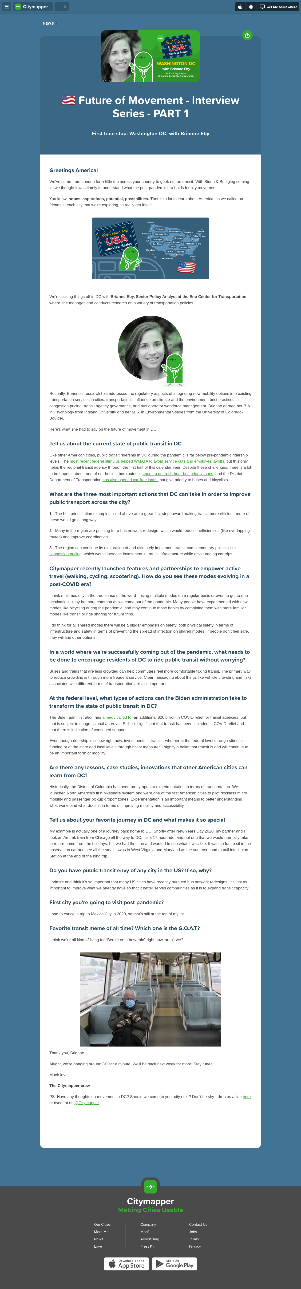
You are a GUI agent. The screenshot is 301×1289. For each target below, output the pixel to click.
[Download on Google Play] (251, 6)
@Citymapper (87, 1103)
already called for (117, 717)
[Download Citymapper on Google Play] (174, 1264)
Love (98, 1246)
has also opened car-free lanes (130, 480)
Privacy (195, 1246)
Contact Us (198, 1224)
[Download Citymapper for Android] (279, 1186)
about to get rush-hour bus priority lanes (178, 474)
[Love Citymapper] (62, 6)
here (247, 1097)
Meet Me (101, 1231)
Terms (194, 1238)
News (48, 23)
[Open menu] (6, 6)
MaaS (144, 1231)
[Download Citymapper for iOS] (257, 1186)
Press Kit (147, 1246)
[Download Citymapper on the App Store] (128, 1265)
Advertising (149, 1238)
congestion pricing (65, 554)
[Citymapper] (150, 1187)
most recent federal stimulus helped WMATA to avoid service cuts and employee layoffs (147, 461)
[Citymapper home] (33, 6)
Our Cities (102, 1224)
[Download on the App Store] (240, 6)
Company (148, 1224)
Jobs (193, 1231)
